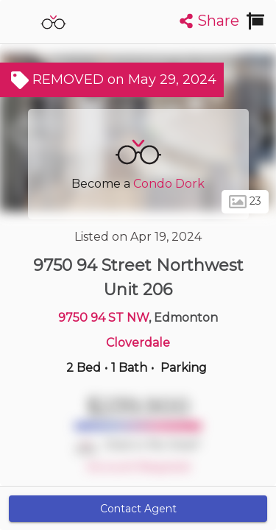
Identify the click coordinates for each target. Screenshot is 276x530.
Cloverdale (138, 343)
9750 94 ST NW (103, 318)
